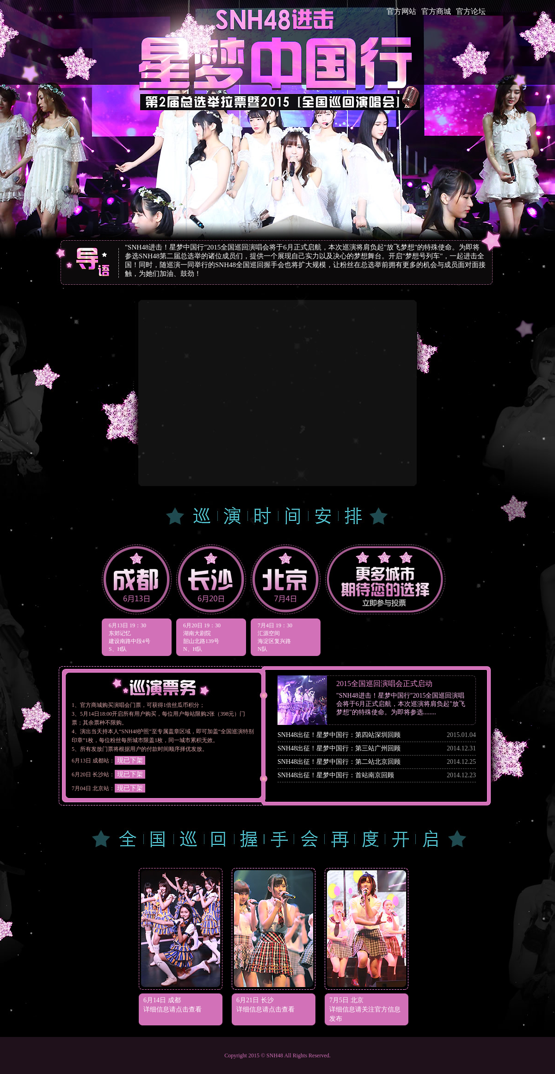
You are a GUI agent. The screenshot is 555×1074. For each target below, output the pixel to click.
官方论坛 (471, 11)
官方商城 (436, 11)
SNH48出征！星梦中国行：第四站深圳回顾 (339, 734)
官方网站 (401, 11)
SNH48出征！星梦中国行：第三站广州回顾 (339, 748)
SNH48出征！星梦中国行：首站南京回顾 (336, 775)
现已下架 (130, 760)
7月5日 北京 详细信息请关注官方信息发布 (365, 1009)
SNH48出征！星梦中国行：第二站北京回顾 (339, 761)
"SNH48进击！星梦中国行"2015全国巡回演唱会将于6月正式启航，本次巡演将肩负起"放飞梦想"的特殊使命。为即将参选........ (400, 704)
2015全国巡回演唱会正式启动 (384, 683)
